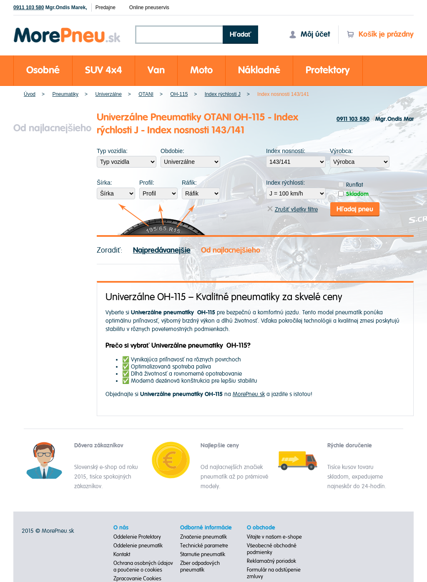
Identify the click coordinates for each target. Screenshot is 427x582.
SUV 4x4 (103, 70)
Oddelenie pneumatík (138, 545)
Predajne (105, 7)
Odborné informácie (206, 528)
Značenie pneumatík (203, 537)
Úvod (29, 94)
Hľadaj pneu (355, 209)
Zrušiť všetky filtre (292, 209)
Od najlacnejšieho (230, 250)
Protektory (328, 70)
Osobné (43, 70)
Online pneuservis (149, 7)
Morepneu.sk (67, 29)
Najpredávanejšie (162, 250)
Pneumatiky (65, 94)
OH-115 (179, 94)
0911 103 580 (28, 7)
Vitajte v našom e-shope (274, 537)
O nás (120, 528)
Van (156, 70)
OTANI (145, 94)
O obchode (261, 528)
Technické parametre (204, 545)
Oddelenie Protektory (137, 537)
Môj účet (309, 34)
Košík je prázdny (380, 34)
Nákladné (259, 70)
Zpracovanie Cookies (137, 578)
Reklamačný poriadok (271, 561)
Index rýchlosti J (223, 94)
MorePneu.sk (249, 394)
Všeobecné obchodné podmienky (272, 549)
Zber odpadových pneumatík (200, 566)
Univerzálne (108, 94)
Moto (201, 70)
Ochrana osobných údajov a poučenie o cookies (143, 566)
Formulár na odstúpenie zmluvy (274, 573)
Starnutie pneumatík (202, 554)
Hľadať (240, 34)
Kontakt (121, 554)
